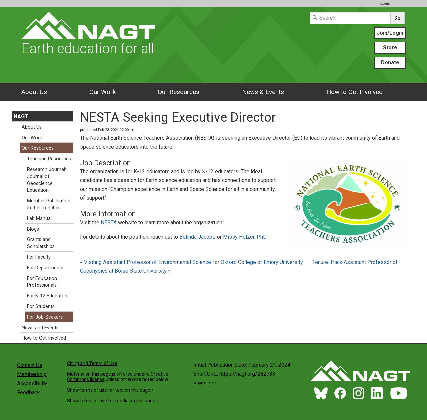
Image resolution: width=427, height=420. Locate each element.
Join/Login (390, 33)
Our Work (102, 92)
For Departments (45, 268)
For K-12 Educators (48, 296)
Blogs (33, 229)
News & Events (263, 92)
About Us (34, 92)
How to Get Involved (354, 92)
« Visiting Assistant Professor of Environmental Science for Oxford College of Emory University (192, 262)
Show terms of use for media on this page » (113, 400)
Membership (32, 374)
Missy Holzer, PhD (244, 237)
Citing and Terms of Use (92, 363)
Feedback (28, 392)
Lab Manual (39, 218)
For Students (41, 306)
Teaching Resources (49, 159)
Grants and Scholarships (41, 243)
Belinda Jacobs (197, 237)
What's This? (204, 383)
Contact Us (29, 365)
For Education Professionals (42, 282)
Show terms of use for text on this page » (110, 390)
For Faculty (39, 257)
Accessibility (32, 383)
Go (397, 18)
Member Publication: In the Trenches (49, 204)
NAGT (21, 116)
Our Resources (178, 92)
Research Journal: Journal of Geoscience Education (46, 180)
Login (385, 3)
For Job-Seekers (45, 317)
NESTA (109, 222)
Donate (390, 62)
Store (390, 47)
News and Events (40, 328)
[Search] (350, 18)
